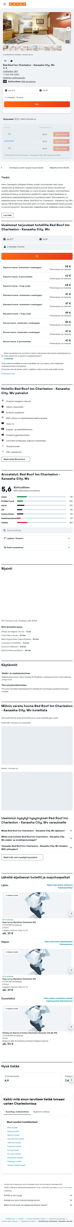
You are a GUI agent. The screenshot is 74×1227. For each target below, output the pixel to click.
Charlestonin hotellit (28, 1177)
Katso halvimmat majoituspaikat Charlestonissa (58, 898)
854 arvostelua (28, 81)
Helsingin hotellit (14, 1117)
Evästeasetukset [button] (8, 373)
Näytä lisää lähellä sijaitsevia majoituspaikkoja (60, 841)
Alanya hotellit (13, 1087)
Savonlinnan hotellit (15, 1094)
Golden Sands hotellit (16, 1120)
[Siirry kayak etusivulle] (17, 4)
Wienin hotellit (13, 1090)
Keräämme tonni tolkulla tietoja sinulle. (38, 1155)
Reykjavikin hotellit (15, 1113)
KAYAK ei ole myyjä (38, 1150)
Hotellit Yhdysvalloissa (57, 1174)
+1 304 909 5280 (11, 74)
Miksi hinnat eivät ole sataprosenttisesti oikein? (38, 1160)
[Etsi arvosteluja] (39, 530)
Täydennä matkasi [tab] (41, 1067)
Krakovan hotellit (14, 1102)
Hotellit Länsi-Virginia (9, 1177)
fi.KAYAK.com (10, 1174)
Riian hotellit (12, 1083)
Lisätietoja (8, 358)
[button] (5, 4)
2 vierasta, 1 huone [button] (14, 97)
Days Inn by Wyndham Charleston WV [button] (19, 878)
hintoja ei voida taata (64, 1143)
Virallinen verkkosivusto (14, 77)
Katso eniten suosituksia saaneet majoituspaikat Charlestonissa (58, 955)
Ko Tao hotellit (13, 1105)
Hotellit (21, 1174)
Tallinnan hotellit (14, 1098)
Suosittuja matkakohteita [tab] (17, 1067)
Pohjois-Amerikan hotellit (36, 1174)
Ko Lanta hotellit (14, 1109)
